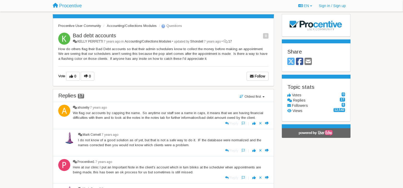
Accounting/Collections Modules (132, 26)
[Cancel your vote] (260, 123)
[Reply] (231, 123)
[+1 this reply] (254, 123)
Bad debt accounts (94, 35)
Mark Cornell (92, 135)
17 (230, 41)
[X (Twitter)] (291, 61)
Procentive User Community (79, 26)
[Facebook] (299, 61)
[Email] (308, 61)
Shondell (196, 41)
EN (305, 6)
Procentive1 (86, 162)
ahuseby (83, 107)
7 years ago (98, 107)
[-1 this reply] (266, 123)
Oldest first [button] (252, 96)
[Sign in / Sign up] (332, 5)
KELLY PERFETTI (90, 41)
